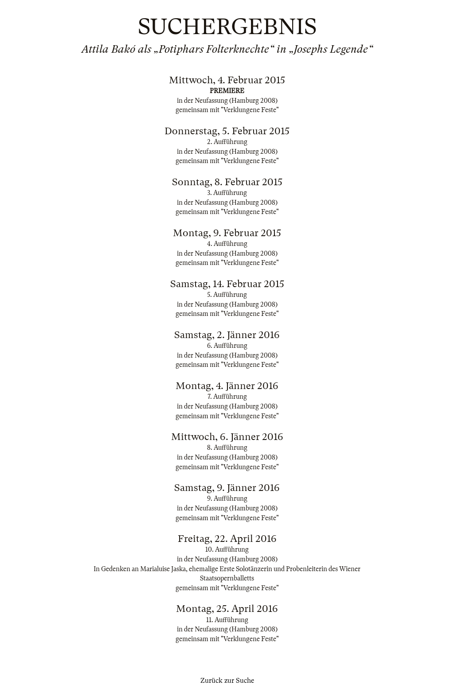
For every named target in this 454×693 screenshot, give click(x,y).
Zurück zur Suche (227, 681)
